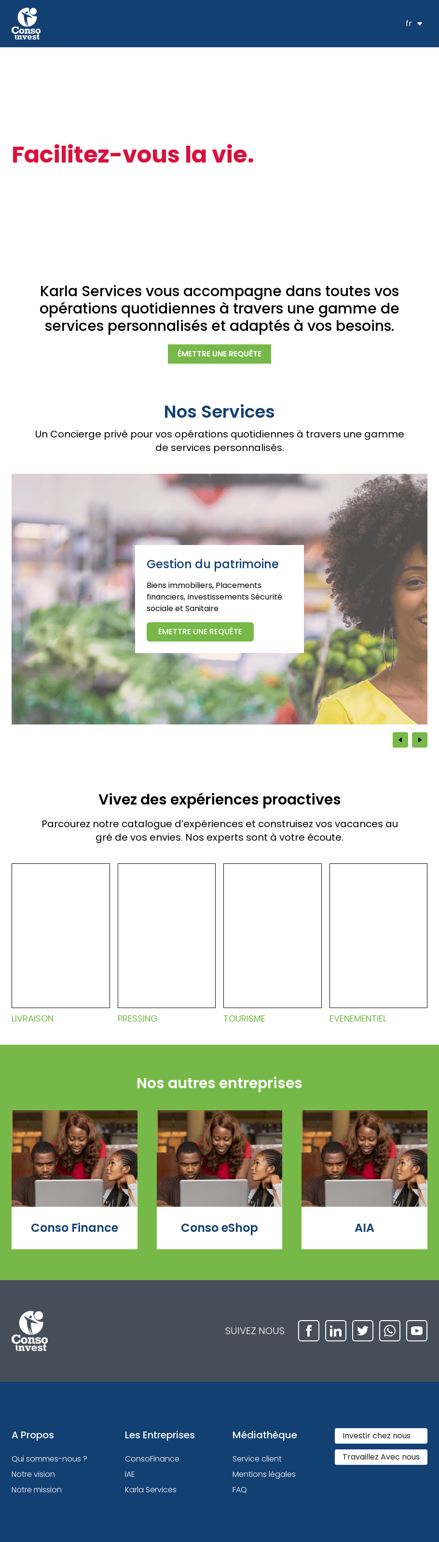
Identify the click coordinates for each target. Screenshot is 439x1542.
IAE (130, 1474)
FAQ (240, 1489)
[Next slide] (419, 740)
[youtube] (416, 1330)
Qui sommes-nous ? (49, 1458)
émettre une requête (219, 353)
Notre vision (33, 1474)
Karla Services (151, 1489)
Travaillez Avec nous (381, 1456)
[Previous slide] (400, 740)
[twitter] (362, 1330)
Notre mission (37, 1489)
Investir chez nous (377, 1435)
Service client (257, 1458)
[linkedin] (335, 1330)
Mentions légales (264, 1474)
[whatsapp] (389, 1330)
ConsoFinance (152, 1458)
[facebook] (308, 1330)
